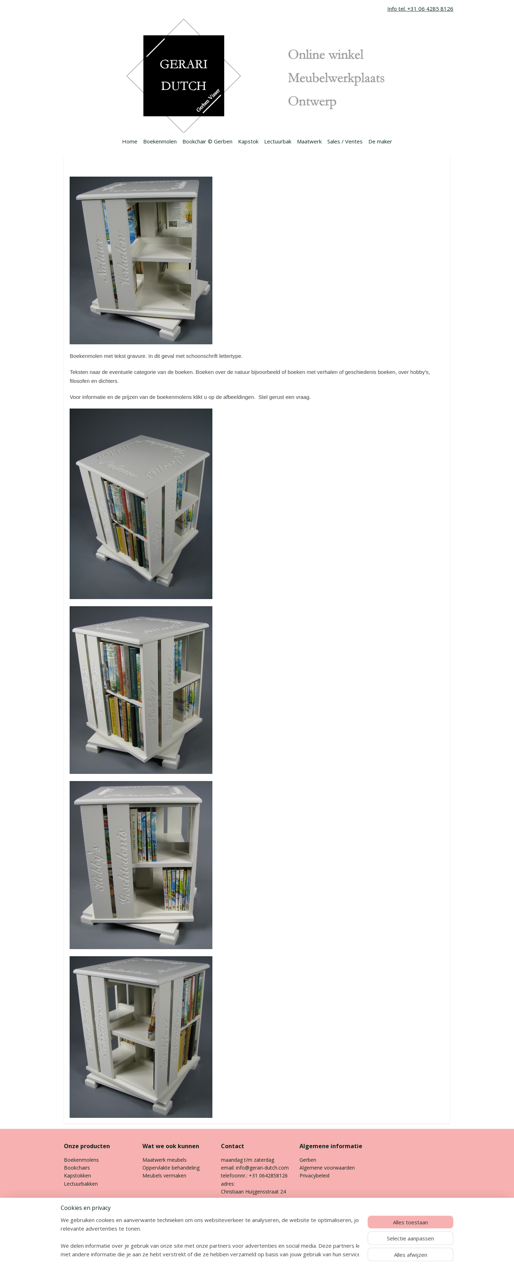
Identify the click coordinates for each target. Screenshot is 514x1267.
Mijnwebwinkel (333, 1254)
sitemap (229, 1254)
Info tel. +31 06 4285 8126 (420, 8)
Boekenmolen (160, 141)
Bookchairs (77, 1167)
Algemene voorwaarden (327, 1167)
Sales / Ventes (345, 141)
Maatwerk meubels (164, 1159)
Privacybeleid (314, 1175)
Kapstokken (77, 1175)
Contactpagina (238, 1215)
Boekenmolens (81, 1159)
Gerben (307, 1159)
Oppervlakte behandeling (171, 1167)
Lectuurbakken (81, 1183)
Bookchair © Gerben (207, 141)
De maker (380, 141)
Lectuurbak (277, 141)
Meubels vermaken (164, 1175)
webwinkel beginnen (272, 1254)
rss (244, 1254)
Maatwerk (309, 141)
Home (129, 141)
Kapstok (248, 141)
